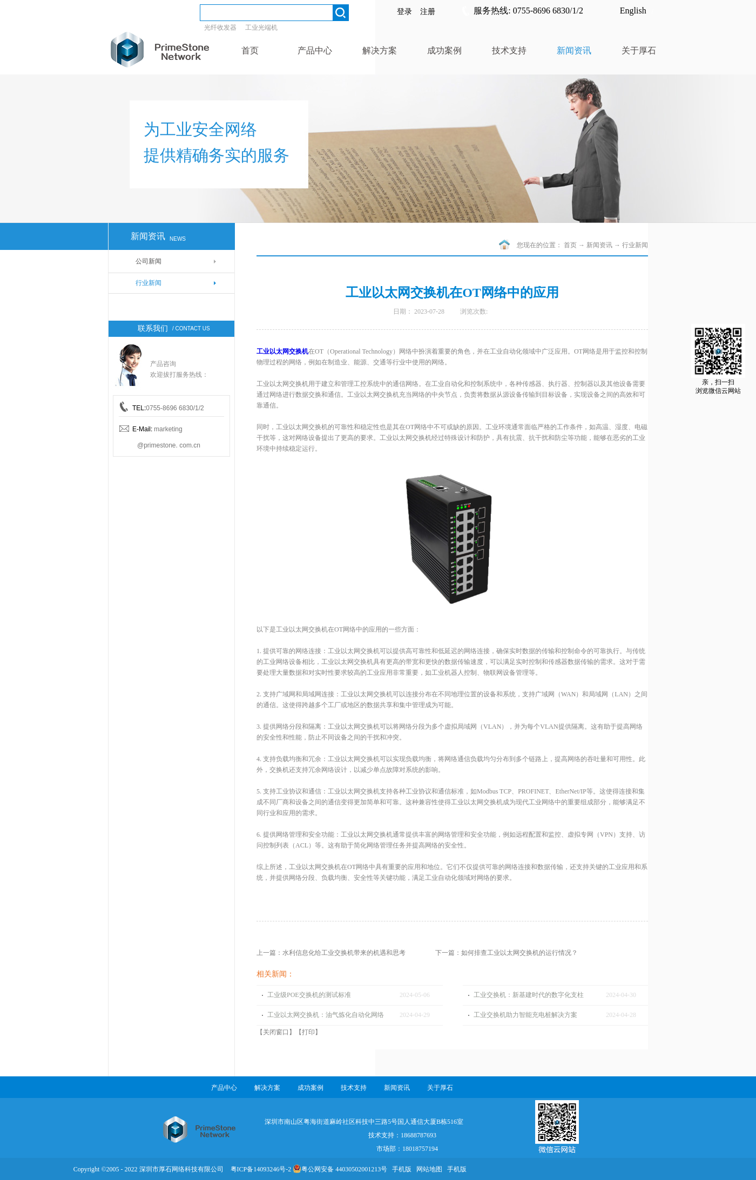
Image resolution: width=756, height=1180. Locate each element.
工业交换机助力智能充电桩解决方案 (525, 1015)
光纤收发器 (220, 27)
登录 (404, 12)
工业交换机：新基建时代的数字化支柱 (529, 995)
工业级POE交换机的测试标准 (309, 995)
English (633, 10)
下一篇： (506, 953)
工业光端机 (261, 27)
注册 (427, 12)
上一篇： (331, 953)
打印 (308, 1032)
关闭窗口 (276, 1032)
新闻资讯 (599, 245)
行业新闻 (635, 245)
